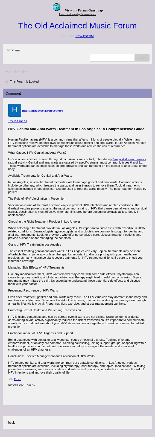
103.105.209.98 (17, 121)
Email (17, 379)
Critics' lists (16, 72)
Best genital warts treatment (129, 159)
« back (10, 422)
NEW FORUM (84, 36)
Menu (12, 50)
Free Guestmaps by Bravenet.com (77, 14)
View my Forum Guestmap (84, 10)
